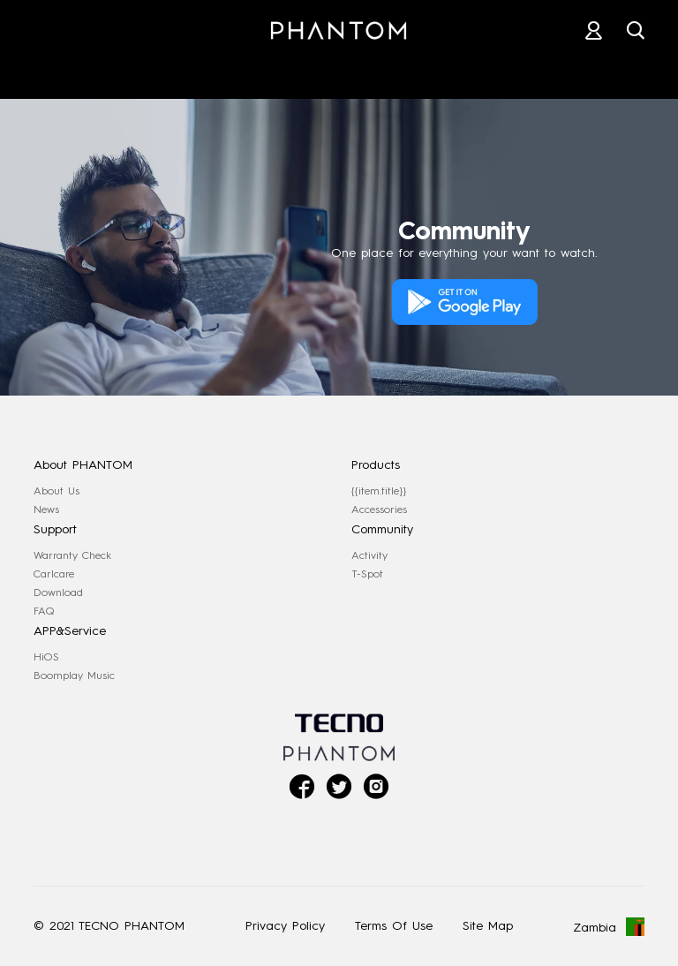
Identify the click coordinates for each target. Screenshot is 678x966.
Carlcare (54, 574)
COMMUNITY (605, 69)
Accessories (379, 509)
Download (58, 592)
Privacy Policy (285, 925)
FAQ (44, 611)
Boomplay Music (74, 675)
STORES (346, 69)
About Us (56, 491)
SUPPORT (468, 69)
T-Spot (367, 574)
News (46, 509)
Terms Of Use (394, 925)
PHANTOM (66, 69)
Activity (369, 555)
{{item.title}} (378, 491)
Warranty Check (72, 555)
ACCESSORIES (210, 69)
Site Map (488, 925)
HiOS (46, 657)
